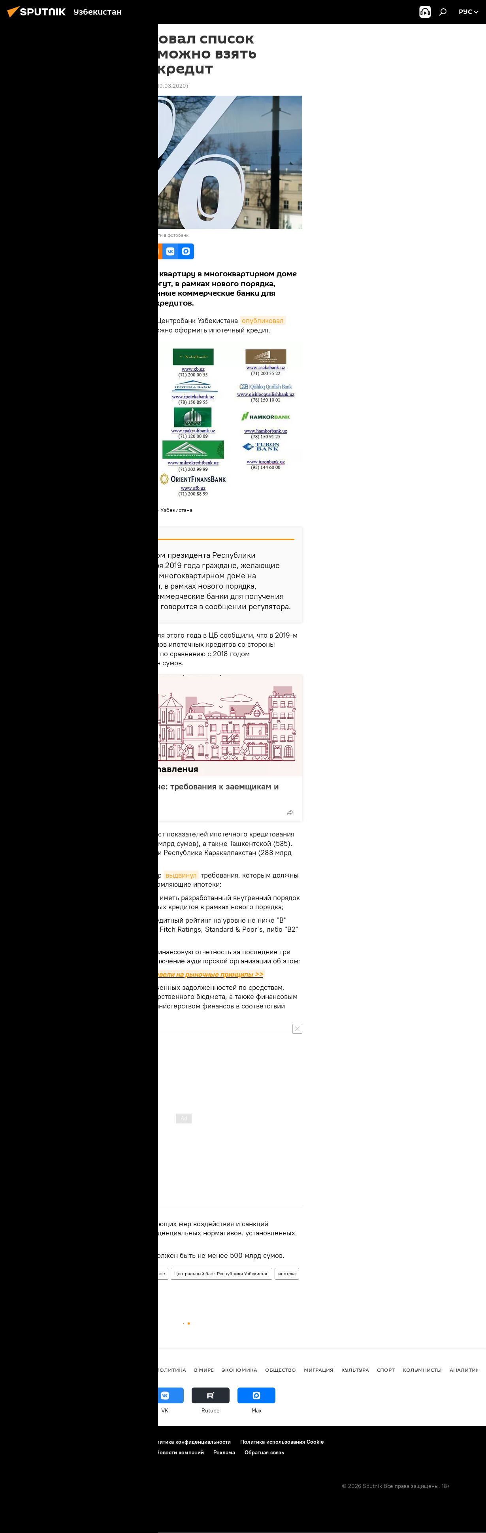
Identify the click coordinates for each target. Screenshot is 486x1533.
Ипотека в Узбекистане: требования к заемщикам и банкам (176, 791)
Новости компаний (180, 1452)
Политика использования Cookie (282, 1441)
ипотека (287, 1273)
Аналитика (466, 1369)
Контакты (56, 1441)
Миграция (318, 1369)
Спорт (386, 1369)
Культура (355, 1369)
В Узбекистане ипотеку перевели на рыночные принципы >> (165, 974)
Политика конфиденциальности (190, 1441)
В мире (204, 1369)
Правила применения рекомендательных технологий (77, 1452)
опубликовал (263, 320)
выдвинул (181, 875)
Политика (171, 1369)
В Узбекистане (149, 1273)
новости (134, 1369)
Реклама (224, 1452)
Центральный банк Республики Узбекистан (221, 1273)
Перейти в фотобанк (166, 235)
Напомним (84, 635)
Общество (113, 1273)
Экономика (81, 1273)
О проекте (21, 1441)
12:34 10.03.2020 (87, 85)
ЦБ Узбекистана (87, 517)
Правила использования (109, 1441)
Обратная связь (264, 1452)
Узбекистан (81, 1288)
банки (109, 1288)
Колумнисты (422, 1369)
